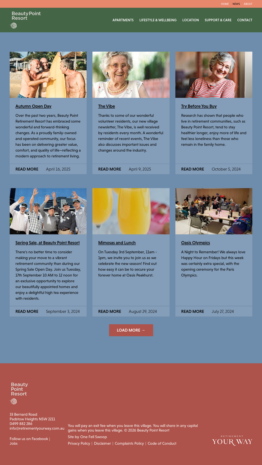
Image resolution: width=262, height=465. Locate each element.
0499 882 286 (21, 423)
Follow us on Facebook (29, 439)
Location (190, 20)
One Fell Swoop (93, 437)
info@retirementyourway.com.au (37, 428)
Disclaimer (102, 443)
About (248, 3)
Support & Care (218, 20)
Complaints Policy (129, 443)
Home (225, 3)
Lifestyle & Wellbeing (158, 20)
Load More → (131, 330)
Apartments (123, 20)
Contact (244, 20)
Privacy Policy (79, 443)
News (236, 3)
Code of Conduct (162, 443)
